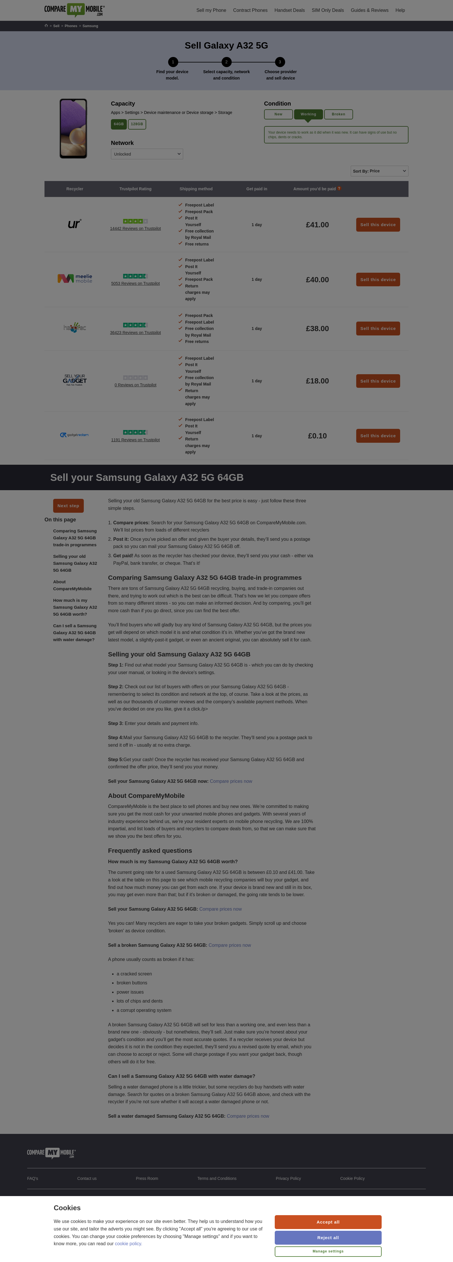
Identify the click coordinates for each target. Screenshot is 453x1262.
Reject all (328, 1237)
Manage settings (328, 1251)
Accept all (328, 1221)
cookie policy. (128, 1243)
